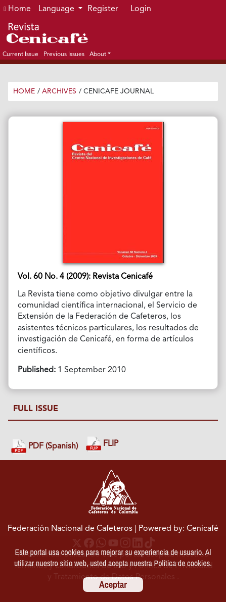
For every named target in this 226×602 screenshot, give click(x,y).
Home (17, 9)
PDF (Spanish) (44, 447)
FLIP (102, 444)
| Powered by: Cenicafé (176, 529)
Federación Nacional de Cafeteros (70, 529)
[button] (100, 54)
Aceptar (113, 584)
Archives (59, 91)
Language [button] (57, 9)
